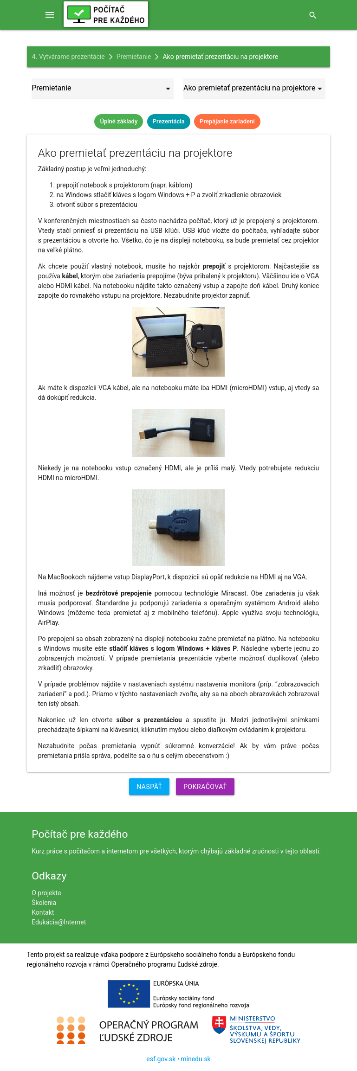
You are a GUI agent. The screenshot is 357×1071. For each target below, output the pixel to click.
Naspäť (149, 786)
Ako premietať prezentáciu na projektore (220, 56)
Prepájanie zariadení (227, 121)
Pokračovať (205, 786)
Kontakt (43, 912)
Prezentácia (169, 121)
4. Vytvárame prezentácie (68, 56)
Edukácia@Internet (59, 922)
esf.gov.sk (160, 1059)
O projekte (46, 893)
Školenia (44, 902)
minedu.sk (195, 1059)
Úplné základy (118, 121)
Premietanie (134, 56)
